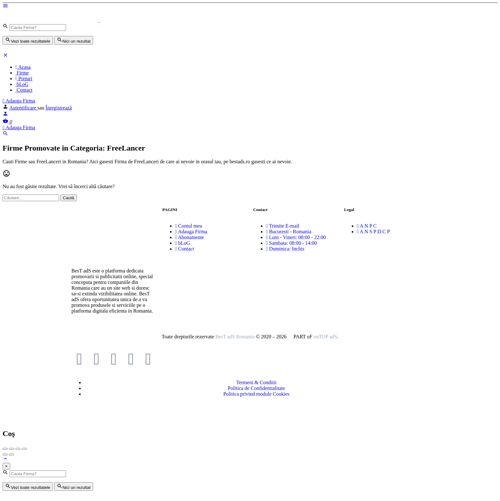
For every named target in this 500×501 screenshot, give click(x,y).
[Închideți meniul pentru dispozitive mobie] (5, 56)
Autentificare (23, 107)
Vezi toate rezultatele (27, 40)
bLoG (21, 84)
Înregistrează (59, 107)
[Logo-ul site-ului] (51, 20)
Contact (24, 90)
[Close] (6, 466)
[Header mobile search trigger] (5, 134)
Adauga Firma (19, 100)
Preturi (23, 78)
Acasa (23, 67)
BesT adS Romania (234, 336)
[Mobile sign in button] (5, 114)
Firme (22, 72)
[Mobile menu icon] (250, 6)
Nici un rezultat (74, 40)
